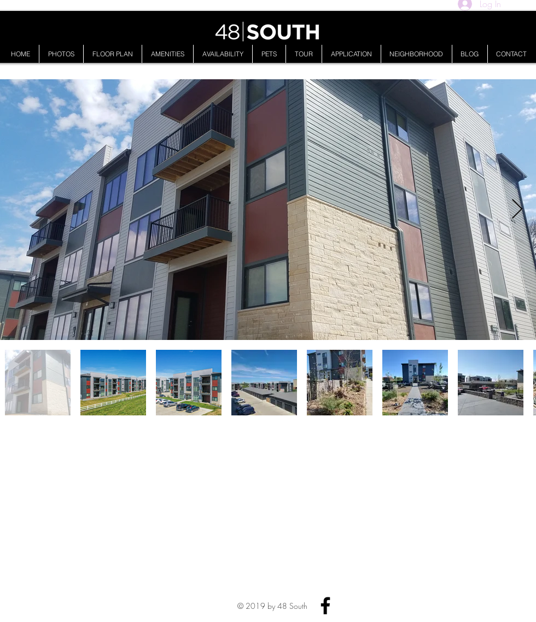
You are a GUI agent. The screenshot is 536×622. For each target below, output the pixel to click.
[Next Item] (517, 209)
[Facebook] (325, 605)
